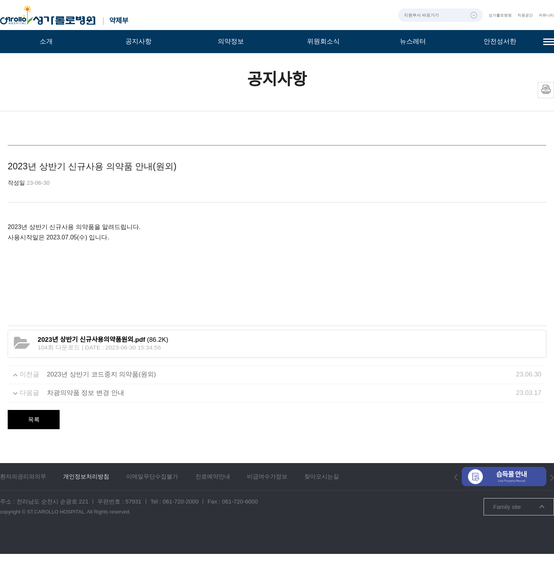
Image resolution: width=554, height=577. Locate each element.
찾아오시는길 (321, 499)
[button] (456, 500)
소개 (46, 41)
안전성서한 (500, 41)
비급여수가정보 (267, 499)
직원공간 (520, 15)
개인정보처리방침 (86, 499)
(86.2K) (103, 362)
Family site (518, 530)
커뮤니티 (545, 15)
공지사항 (138, 41)
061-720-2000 (181, 524)
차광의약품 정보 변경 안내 (85, 416)
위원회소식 (323, 41)
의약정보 (231, 41)
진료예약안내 (212, 499)
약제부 (121, 21)
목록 (34, 442)
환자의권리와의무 (23, 499)
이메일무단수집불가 (152, 499)
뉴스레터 (413, 41)
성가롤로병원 (492, 15)
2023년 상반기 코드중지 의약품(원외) (101, 397)
